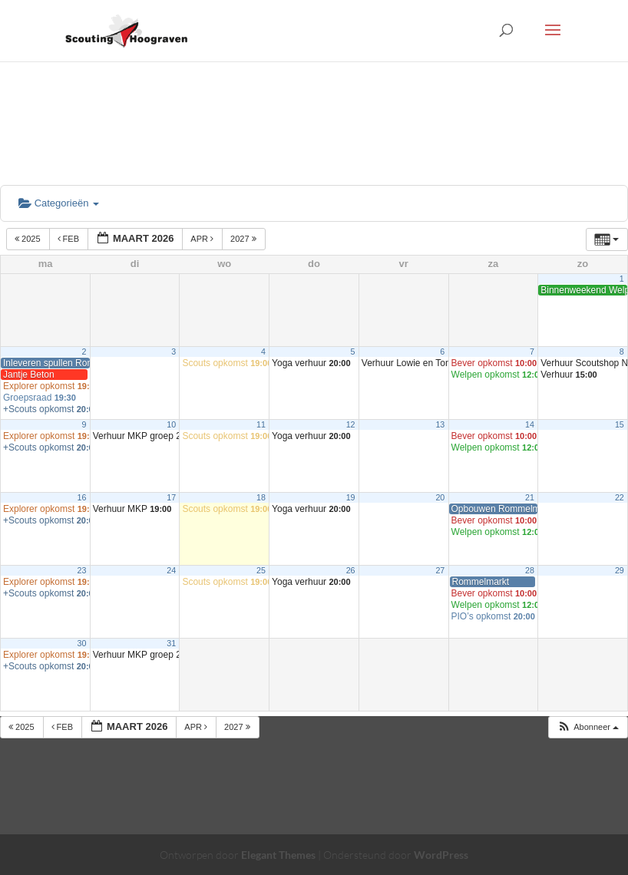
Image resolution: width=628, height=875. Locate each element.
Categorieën (58, 203)
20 (440, 497)
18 (261, 497)
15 (619, 424)
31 (171, 643)
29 (619, 570)
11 (261, 424)
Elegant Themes (278, 854)
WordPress (441, 854)
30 (82, 643)
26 (350, 570)
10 (171, 424)
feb (70, 238)
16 (82, 497)
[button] (587, 727)
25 (261, 570)
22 (619, 497)
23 (82, 570)
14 (529, 424)
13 (440, 424)
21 (529, 497)
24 (171, 570)
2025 (29, 238)
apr (203, 238)
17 (171, 497)
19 (350, 497)
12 (350, 424)
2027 (244, 238)
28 (529, 570)
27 (440, 570)
